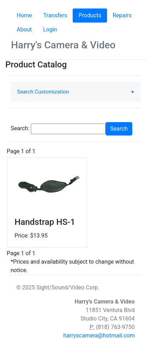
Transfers (55, 15)
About (24, 29)
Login (50, 29)
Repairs (122, 15)
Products (92, 15)
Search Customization (43, 92)
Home (24, 15)
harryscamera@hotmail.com (99, 335)
